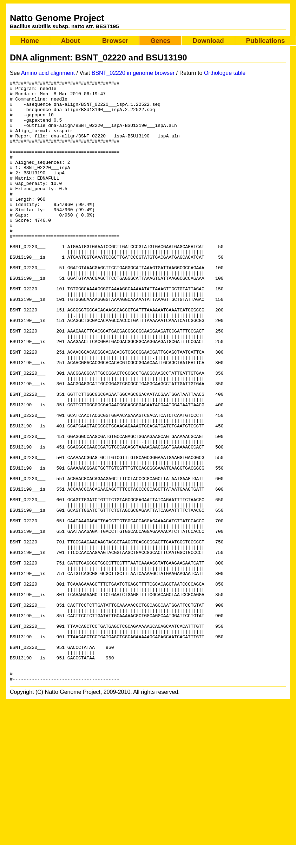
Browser (115, 40)
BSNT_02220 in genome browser (133, 73)
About (70, 40)
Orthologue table (224, 73)
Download (208, 40)
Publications (265, 40)
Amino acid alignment (48, 73)
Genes (160, 40)
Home (30, 40)
